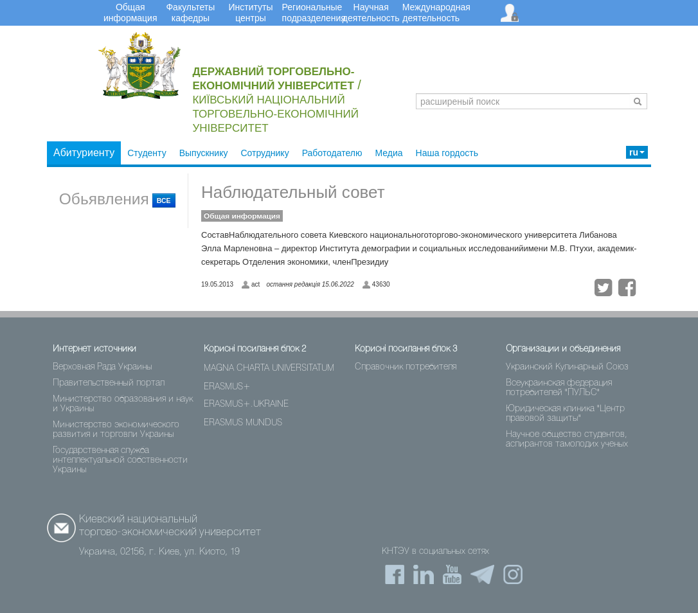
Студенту (146, 153)
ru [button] (637, 152)
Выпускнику (203, 153)
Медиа (388, 153)
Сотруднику (264, 153)
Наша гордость (447, 153)
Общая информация (242, 215)
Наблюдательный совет (293, 192)
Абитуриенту (83, 152)
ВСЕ (164, 200)
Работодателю (332, 153)
